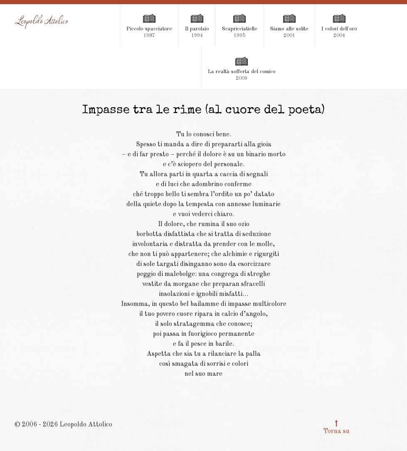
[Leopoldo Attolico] (42, 22)
